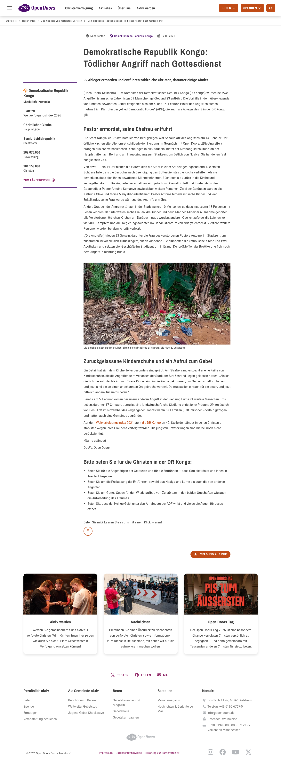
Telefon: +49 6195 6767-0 (225, 706)
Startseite (11, 20)
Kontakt (208, 691)
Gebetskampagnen (126, 717)
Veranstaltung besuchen (40, 719)
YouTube (235, 752)
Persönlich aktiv (36, 691)
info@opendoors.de (220, 713)
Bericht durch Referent (83, 700)
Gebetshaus (121, 711)
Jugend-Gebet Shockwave (86, 713)
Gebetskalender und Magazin (126, 702)
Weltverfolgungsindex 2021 (115, 423)
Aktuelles (105, 8)
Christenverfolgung (79, 8)
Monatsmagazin (168, 700)
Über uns (124, 8)
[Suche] (270, 8)
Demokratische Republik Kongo (133, 36)
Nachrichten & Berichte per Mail (175, 709)
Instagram (210, 752)
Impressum (106, 752)
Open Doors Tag (221, 621)
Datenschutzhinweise (222, 719)
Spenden (29, 706)
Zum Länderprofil (37, 180)
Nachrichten (29, 20)
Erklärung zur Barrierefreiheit (162, 752)
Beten (27, 700)
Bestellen (164, 691)
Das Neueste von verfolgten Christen (61, 20)
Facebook (222, 752)
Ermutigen (30, 713)
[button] (120, 675)
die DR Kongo (151, 423)
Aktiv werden (146, 8)
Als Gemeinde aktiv (83, 691)
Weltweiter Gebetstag (82, 706)
